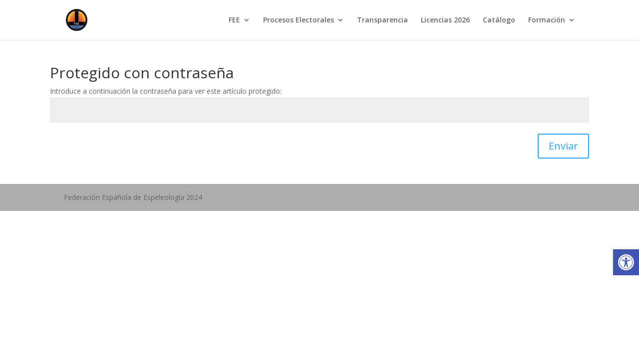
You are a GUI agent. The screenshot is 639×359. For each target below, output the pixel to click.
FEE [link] (234, 20)
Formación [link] (546, 20)
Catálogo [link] (499, 20)
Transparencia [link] (382, 20)
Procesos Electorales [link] (298, 20)
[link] (626, 262)
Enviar (563, 146)
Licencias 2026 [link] (445, 20)
